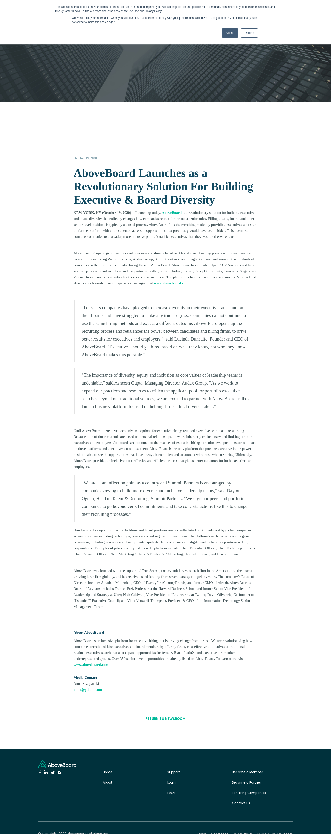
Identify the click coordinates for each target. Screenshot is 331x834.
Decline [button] (249, 33)
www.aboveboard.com (171, 283)
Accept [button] (230, 33)
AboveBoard (172, 213)
